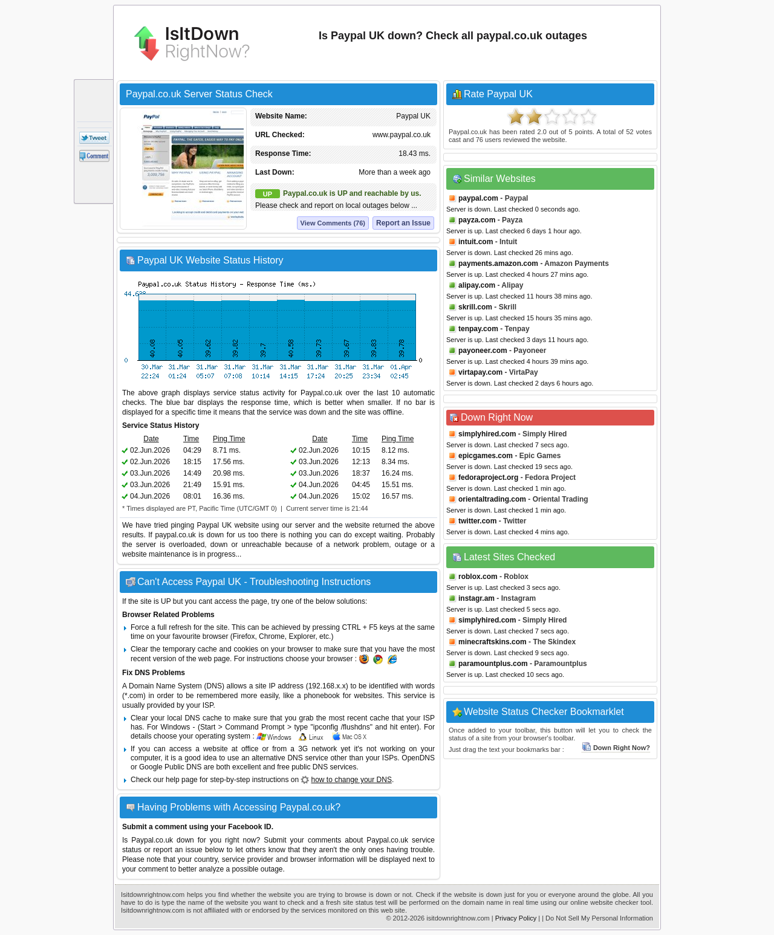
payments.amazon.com (498, 263)
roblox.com (478, 576)
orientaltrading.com (492, 499)
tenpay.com (478, 329)
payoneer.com (482, 350)
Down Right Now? (616, 747)
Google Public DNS (170, 767)
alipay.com (476, 285)
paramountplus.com (493, 663)
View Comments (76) (333, 223)
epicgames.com (485, 455)
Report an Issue (403, 223)
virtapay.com (480, 372)
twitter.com (477, 521)
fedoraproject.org (488, 477)
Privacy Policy (515, 918)
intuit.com (475, 242)
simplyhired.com (487, 434)
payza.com (476, 220)
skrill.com (475, 307)
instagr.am (476, 598)
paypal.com (478, 198)
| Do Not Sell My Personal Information (597, 918)
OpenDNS (418, 758)
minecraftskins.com (492, 642)
